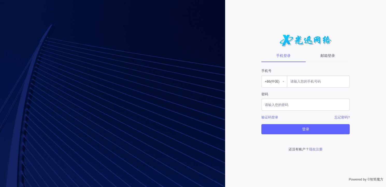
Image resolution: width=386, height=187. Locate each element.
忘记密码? (342, 117)
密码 (264, 94)
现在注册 (316, 149)
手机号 (266, 71)
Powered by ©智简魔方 (366, 179)
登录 (305, 129)
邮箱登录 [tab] (327, 56)
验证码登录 (269, 117)
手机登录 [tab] (283, 56)
